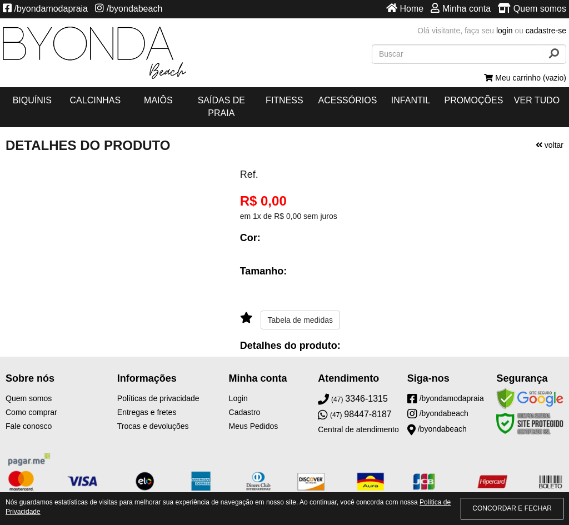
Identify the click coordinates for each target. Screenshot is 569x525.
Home (404, 8)
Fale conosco (29, 426)
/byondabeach (128, 8)
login (504, 30)
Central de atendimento (358, 429)
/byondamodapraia (45, 8)
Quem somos (532, 8)
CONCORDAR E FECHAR (512, 508)
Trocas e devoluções (153, 426)
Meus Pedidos (253, 426)
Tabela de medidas (300, 320)
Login (238, 398)
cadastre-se (546, 30)
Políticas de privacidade (158, 398)
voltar (549, 145)
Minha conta (461, 8)
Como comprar (31, 412)
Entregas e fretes (147, 412)
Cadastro (245, 412)
